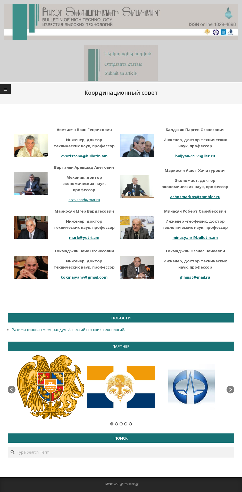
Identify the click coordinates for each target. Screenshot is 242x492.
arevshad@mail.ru (84, 199)
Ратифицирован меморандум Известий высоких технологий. (68, 329)
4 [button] (125, 423)
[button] (11, 389)
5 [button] (130, 423)
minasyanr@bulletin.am (195, 237)
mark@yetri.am (84, 237)
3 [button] (121, 423)
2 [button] (116, 423)
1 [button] (111, 423)
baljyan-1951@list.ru (195, 155)
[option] (51, 387)
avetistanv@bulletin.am (84, 155)
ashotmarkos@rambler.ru (195, 196)
